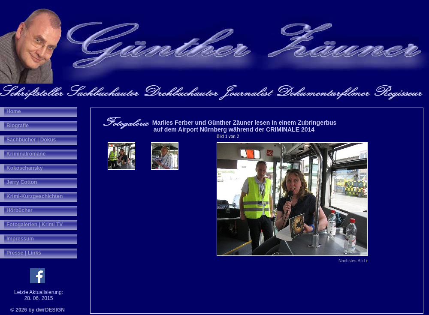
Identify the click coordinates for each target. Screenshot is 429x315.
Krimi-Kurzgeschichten (34, 196)
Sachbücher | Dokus (31, 140)
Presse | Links (23, 253)
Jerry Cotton (21, 182)
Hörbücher (19, 210)
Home (13, 111)
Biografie (17, 126)
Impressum (20, 239)
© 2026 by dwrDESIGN (37, 310)
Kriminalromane (25, 154)
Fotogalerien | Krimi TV (34, 225)
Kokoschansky (24, 168)
